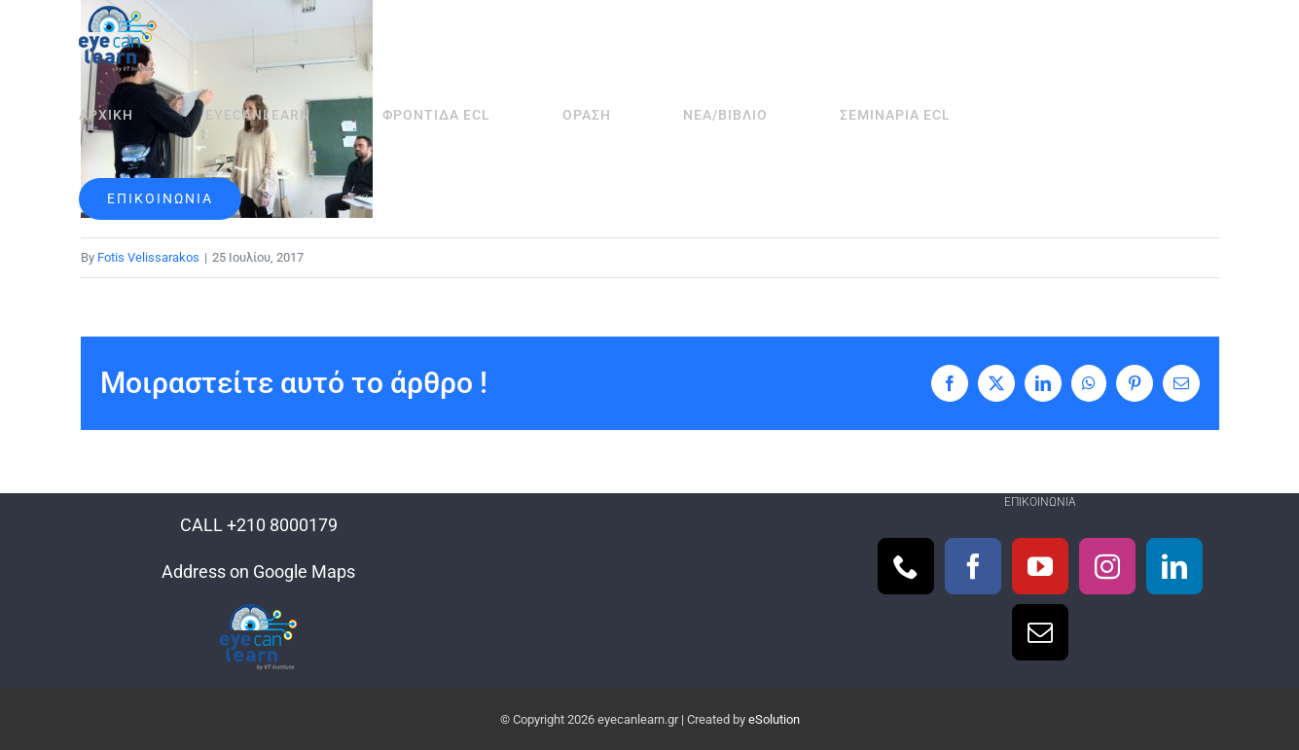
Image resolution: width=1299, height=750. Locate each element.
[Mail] (1040, 632)
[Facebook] (973, 566)
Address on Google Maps (258, 571)
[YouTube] (1040, 566)
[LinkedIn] (1174, 566)
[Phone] (906, 566)
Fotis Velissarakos (148, 257)
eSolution (774, 719)
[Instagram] (1107, 566)
